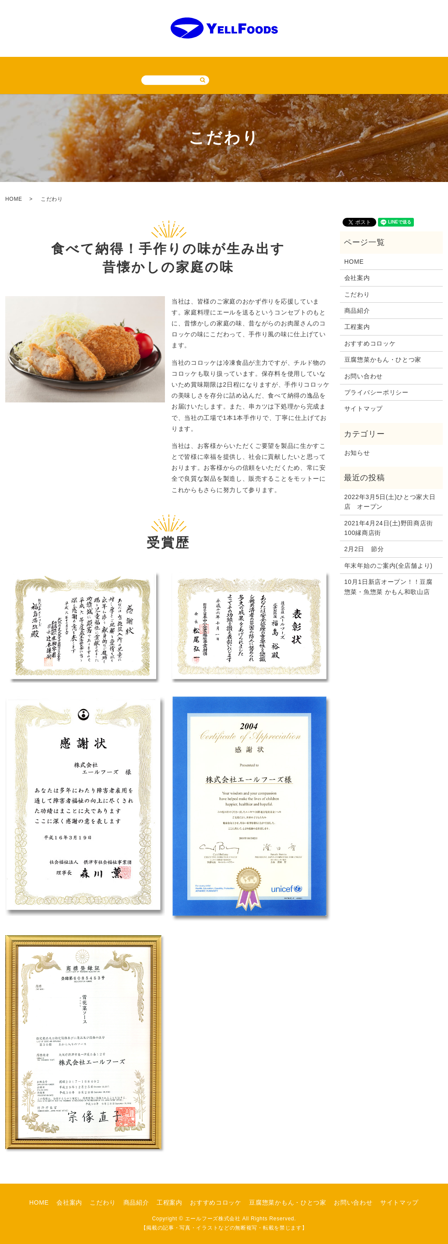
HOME (16, 66)
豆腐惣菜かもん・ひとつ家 (295, 66)
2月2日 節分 (364, 548)
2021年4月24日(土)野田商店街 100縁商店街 (391, 527)
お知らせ (357, 452)
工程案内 (169, 66)
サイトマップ (414, 66)
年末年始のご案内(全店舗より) (388, 564)
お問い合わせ (364, 66)
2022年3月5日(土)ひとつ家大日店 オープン (390, 501)
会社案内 (53, 66)
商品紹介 (131, 66)
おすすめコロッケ (220, 66)
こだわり (92, 66)
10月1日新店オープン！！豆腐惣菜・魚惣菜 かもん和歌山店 (388, 586)
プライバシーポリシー (376, 391)
